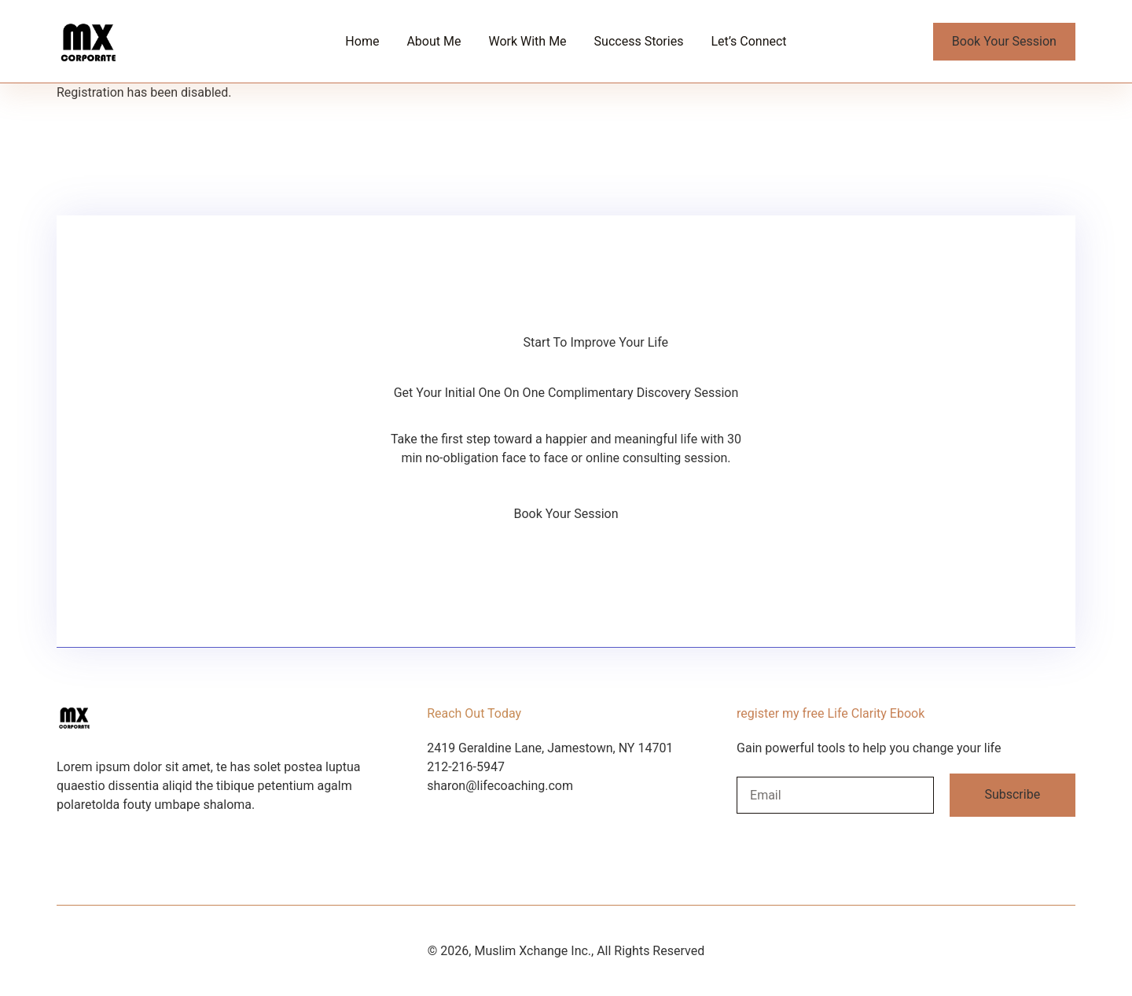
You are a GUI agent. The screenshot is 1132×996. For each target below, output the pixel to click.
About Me (433, 41)
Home (362, 41)
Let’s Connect (748, 41)
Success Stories (639, 41)
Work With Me (527, 41)
